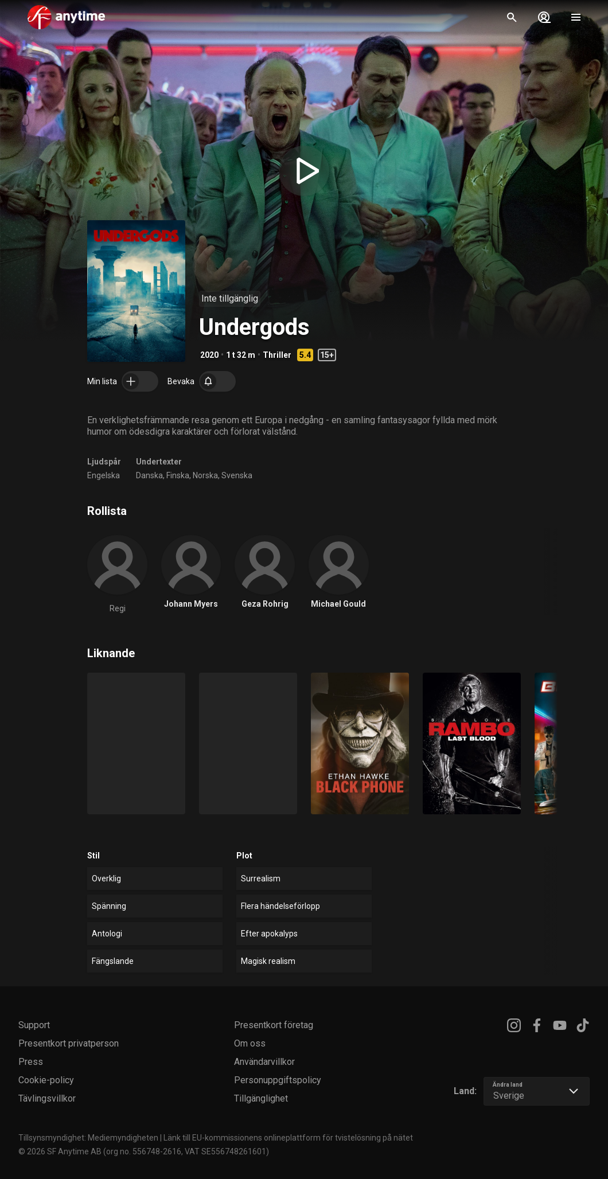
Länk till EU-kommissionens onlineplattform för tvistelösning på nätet (288, 1137)
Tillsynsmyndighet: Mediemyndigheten (88, 1137)
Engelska (103, 475)
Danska (149, 475)
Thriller (277, 355)
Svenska (236, 475)
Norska (205, 475)
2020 (209, 355)
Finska (177, 475)
